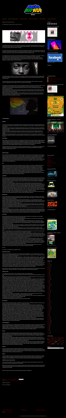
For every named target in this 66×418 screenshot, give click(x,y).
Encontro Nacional (56, 338)
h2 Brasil (58, 339)
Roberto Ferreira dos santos (52, 81)
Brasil (57, 337)
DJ (63, 337)
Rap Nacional (49, 161)
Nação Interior (59, 341)
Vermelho (48, 166)
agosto (48, 267)
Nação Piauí (57, 342)
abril (48, 262)
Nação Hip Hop (51, 341)
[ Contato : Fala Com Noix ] (51, 18)
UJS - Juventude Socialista (51, 162)
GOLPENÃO (51, 339)
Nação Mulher (17, 380)
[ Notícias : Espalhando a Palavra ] (13, 18)
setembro (48, 266)
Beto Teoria (50, 77)
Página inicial (24, 409)
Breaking (60, 337)
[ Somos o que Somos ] (23, 18)
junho (48, 281)
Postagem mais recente (7, 409)
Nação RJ (61, 342)
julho (48, 268)
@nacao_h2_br (49, 337)
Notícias (20, 380)
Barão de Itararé (49, 156)
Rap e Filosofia (49, 160)
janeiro (48, 263)
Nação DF (61, 340)
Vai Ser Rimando (49, 165)
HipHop (52, 340)
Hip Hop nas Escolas (11, 380)
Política (55, 343)
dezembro (48, 320)
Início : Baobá (4, 18)
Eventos (62, 338)
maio (48, 272)
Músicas (56, 340)
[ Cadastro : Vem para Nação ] (33, 18)
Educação (6, 380)
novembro (48, 279)
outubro (48, 291)
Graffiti (54, 339)
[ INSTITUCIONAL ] (42, 18)
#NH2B (54, 337)
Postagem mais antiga (40, 409)
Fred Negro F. (50, 80)
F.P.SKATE (49, 159)
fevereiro (48, 278)
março (48, 274)
